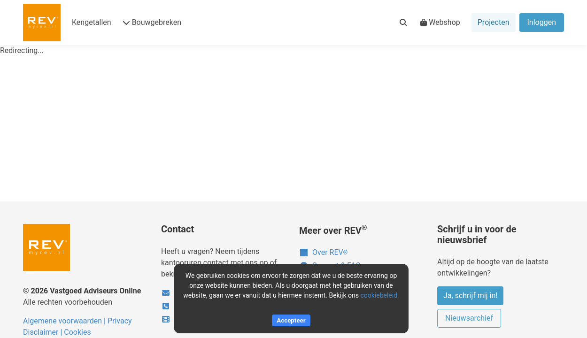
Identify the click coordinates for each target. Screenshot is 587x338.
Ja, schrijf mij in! (470, 295)
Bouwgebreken (152, 22)
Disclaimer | (43, 332)
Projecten (494, 22)
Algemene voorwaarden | (65, 320)
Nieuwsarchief (469, 318)
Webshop (440, 22)
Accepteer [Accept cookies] (291, 320)
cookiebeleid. (379, 295)
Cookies (77, 332)
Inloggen (541, 22)
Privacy (120, 320)
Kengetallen (91, 22)
